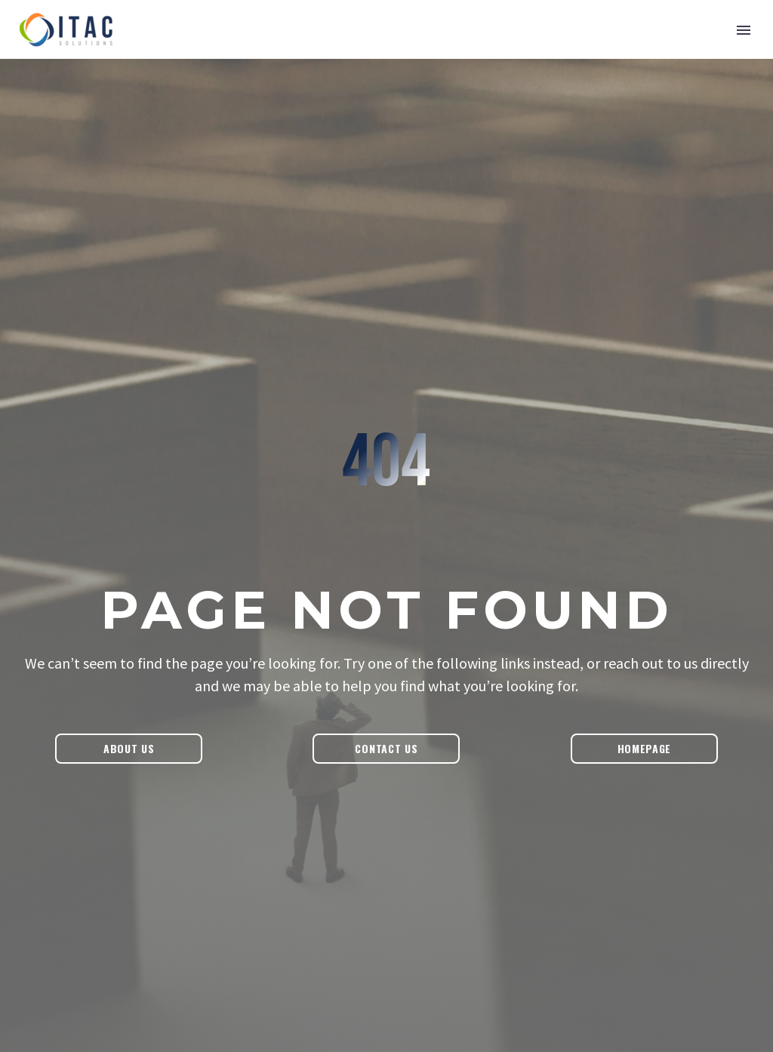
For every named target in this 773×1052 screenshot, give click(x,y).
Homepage (644, 748)
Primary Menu (743, 30)
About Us (129, 748)
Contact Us (386, 748)
